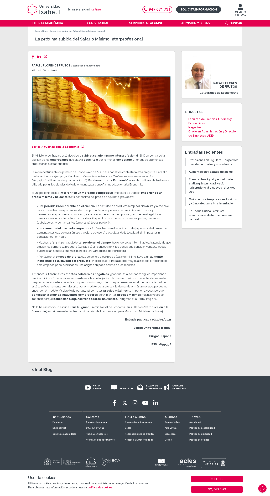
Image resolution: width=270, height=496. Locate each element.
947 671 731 (157, 9)
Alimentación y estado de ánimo (211, 171)
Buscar (236, 23)
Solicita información (198, 9)
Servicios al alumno (146, 23)
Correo (168, 440)
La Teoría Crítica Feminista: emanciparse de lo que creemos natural (210, 215)
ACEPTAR (217, 479)
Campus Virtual (172, 422)
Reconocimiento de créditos (139, 434)
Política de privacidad (200, 434)
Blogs (45, 31)
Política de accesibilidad (202, 428)
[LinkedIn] (40, 57)
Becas (128, 428)
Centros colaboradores (64, 434)
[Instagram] (135, 403)
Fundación (58, 422)
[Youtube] (145, 403)
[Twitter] (46, 57)
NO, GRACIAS (217, 489)
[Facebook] (34, 57)
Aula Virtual (170, 428)
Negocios (194, 127)
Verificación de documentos (100, 440)
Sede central (59, 428)
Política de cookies (199, 440)
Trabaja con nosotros (97, 434)
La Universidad (97, 23)
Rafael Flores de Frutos (51, 65)
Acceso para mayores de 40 (139, 440)
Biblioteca (170, 434)
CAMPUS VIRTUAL (240, 11)
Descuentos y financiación (138, 422)
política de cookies (100, 487)
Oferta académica (47, 23)
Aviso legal (195, 422)
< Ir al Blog (42, 370)
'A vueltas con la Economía (59, 146)
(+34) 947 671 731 (95, 428)
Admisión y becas (195, 23)
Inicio (37, 31)
